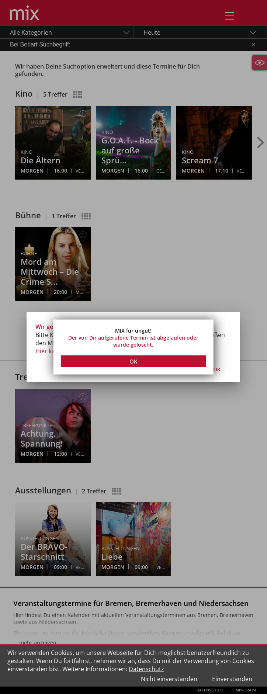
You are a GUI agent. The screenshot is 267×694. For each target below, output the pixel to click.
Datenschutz (146, 669)
